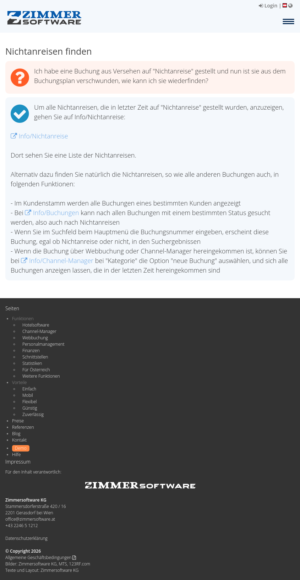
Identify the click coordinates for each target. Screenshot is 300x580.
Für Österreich (36, 370)
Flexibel (29, 402)
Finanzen (30, 351)
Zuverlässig (33, 414)
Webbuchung (35, 338)
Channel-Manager (39, 331)
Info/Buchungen (52, 212)
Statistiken (32, 363)
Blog (16, 434)
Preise (18, 421)
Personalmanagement (43, 344)
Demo (21, 448)
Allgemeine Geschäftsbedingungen (40, 557)
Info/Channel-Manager (57, 260)
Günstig (29, 408)
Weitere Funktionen (41, 376)
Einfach (29, 389)
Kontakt (19, 440)
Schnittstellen (35, 357)
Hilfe (16, 455)
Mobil (27, 395)
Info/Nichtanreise (39, 136)
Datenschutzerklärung (26, 538)
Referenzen (23, 427)
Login (268, 5)
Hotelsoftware (35, 325)
